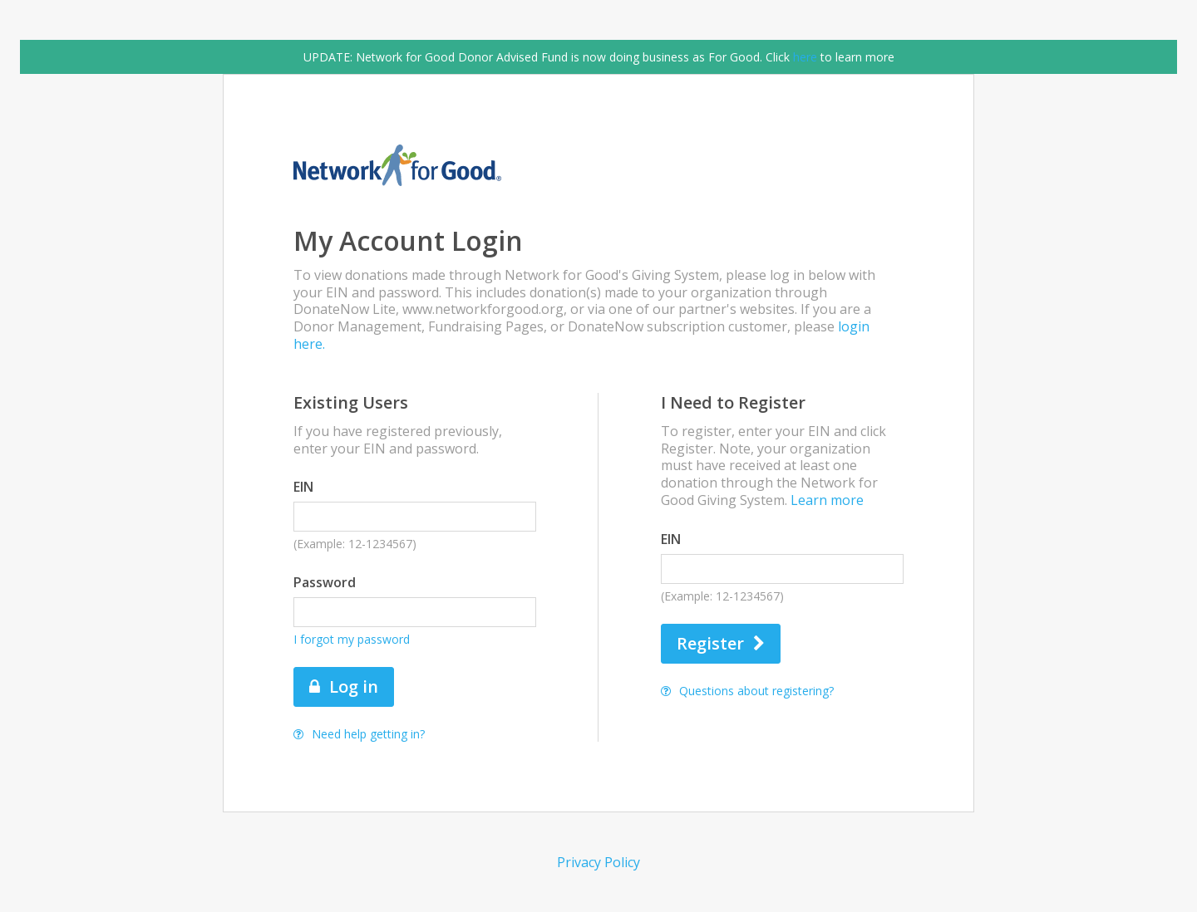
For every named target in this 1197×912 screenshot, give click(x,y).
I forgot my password (351, 639)
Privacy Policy (598, 862)
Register (721, 643)
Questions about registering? (747, 691)
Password (324, 582)
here (805, 57)
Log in (343, 686)
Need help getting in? (359, 734)
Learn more (827, 500)
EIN (303, 487)
